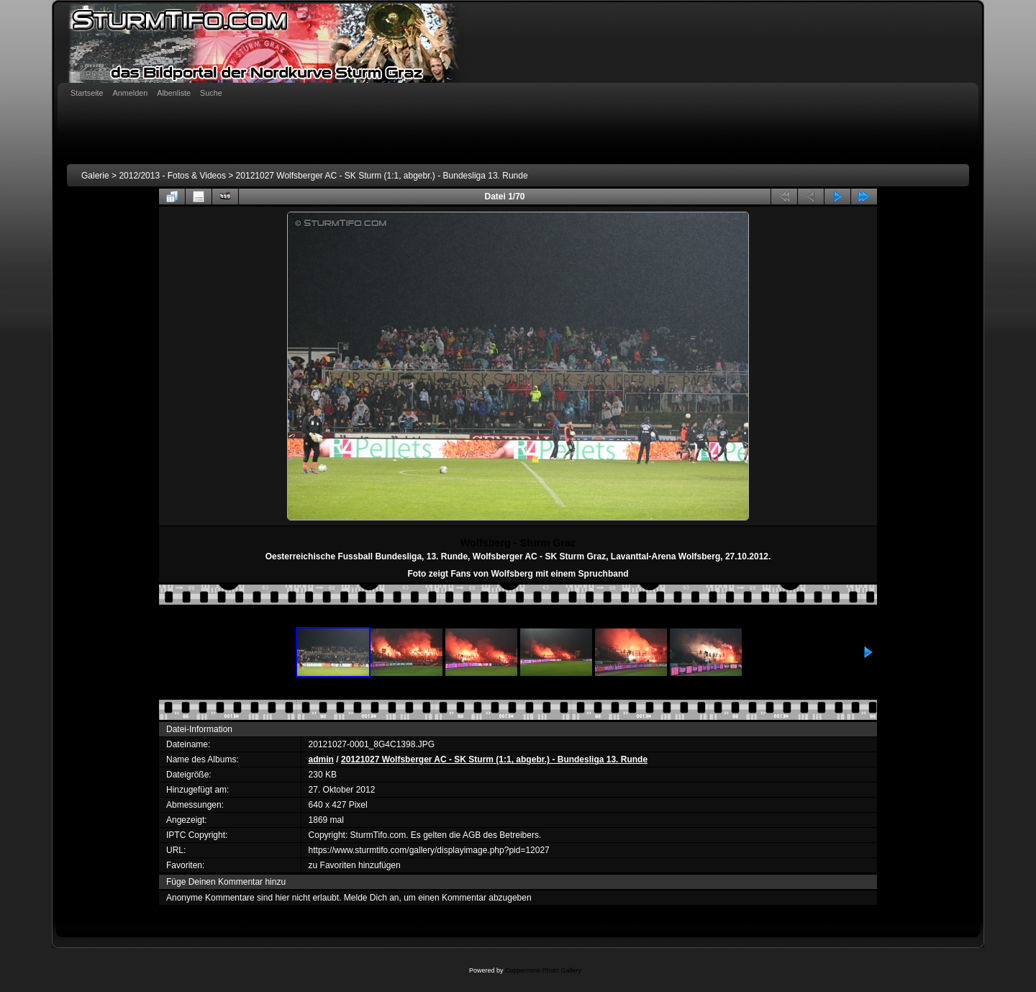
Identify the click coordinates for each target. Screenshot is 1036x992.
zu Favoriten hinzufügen (355, 865)
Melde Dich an (371, 898)
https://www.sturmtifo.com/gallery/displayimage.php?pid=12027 (429, 850)
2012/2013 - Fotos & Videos (172, 176)
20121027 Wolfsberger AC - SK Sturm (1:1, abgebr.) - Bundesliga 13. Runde (382, 176)
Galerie (95, 176)
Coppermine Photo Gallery (543, 970)
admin (321, 759)
